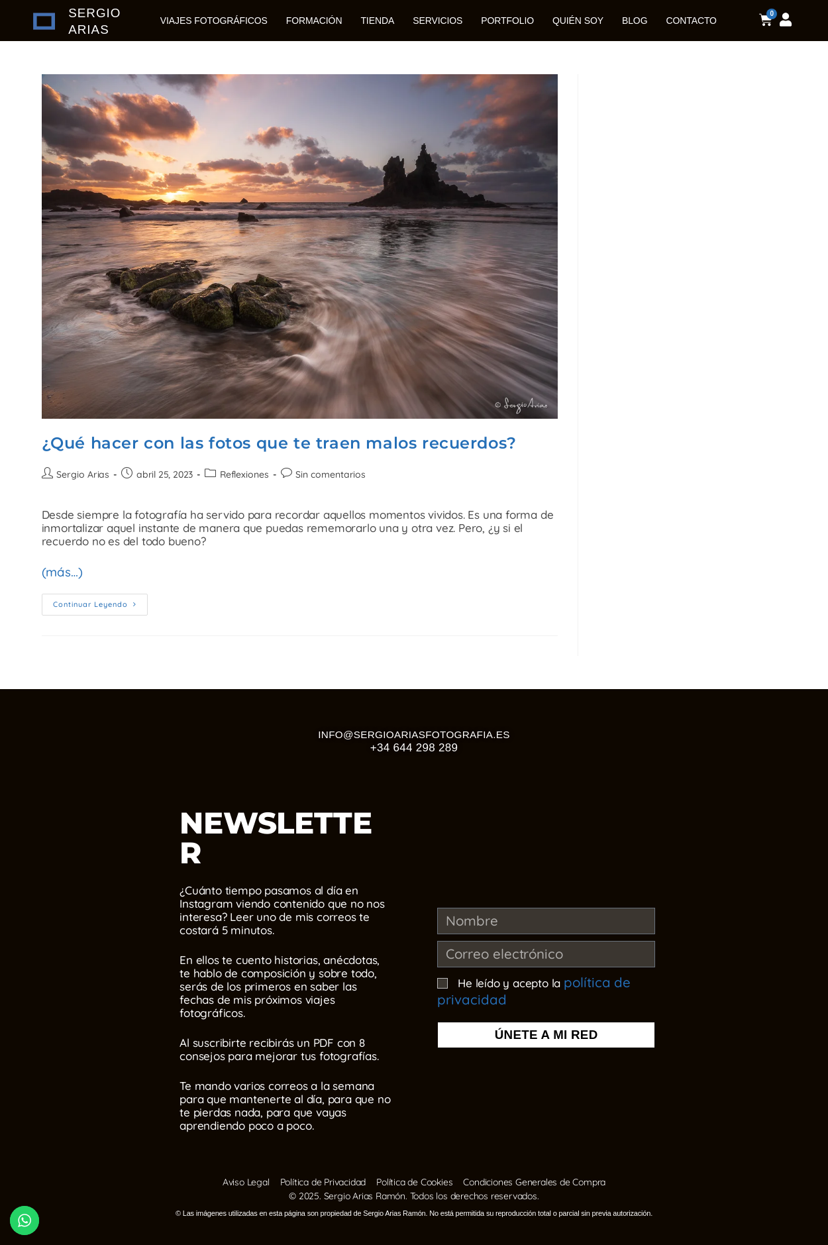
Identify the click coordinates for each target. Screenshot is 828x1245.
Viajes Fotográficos (214, 20)
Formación (314, 20)
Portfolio (507, 20)
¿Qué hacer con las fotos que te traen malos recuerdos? (279, 443)
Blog (635, 20)
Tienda (377, 20)
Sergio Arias (82, 474)
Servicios (437, 20)
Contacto (691, 20)
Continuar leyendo (100, 598)
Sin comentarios (328, 474)
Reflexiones (243, 474)
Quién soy (577, 20)
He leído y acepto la (526, 988)
